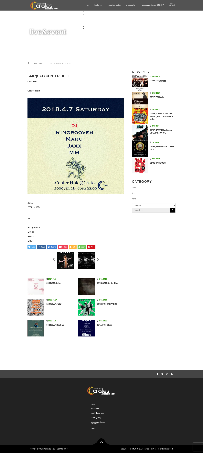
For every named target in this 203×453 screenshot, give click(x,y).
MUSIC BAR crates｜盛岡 (143, 449)
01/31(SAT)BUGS (158, 163)
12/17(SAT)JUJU (53, 304)
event (29, 81)
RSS (171, 374)
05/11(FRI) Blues (104, 325)
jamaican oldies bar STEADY (153, 5)
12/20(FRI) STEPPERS (107, 304)
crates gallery (131, 5)
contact (88, 31)
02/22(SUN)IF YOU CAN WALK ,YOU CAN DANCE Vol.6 (161, 116)
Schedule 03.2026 (98, 21)
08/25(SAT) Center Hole (108, 283)
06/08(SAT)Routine (55, 325)
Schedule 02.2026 (98, 19)
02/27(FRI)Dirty (157, 97)
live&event (98, 5)
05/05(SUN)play (53, 283)
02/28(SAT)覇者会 (158, 81)
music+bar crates (114, 5)
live (133, 193)
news (87, 5)
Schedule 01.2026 (98, 16)
